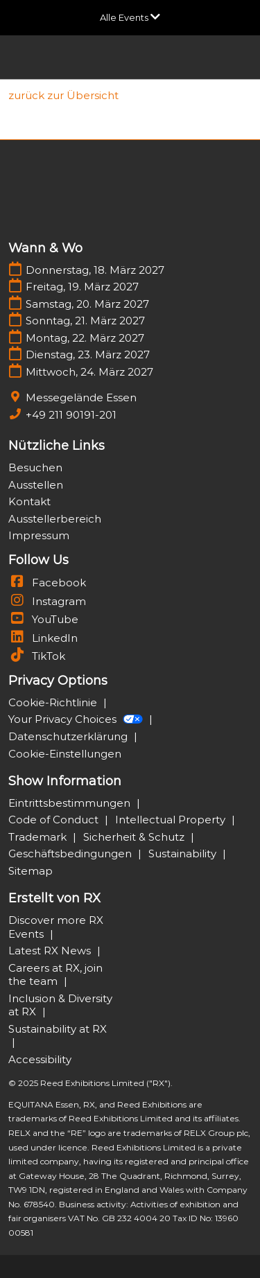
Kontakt (29, 501)
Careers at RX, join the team (55, 974)
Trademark (38, 836)
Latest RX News (51, 950)
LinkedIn (43, 638)
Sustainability (183, 853)
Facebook (47, 582)
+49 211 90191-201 (71, 414)
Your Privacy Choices (77, 719)
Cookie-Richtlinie (54, 702)
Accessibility (39, 1059)
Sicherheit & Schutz (135, 836)
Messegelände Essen (81, 397)
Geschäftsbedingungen (71, 853)
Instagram (47, 601)
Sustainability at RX (57, 1028)
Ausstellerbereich (54, 518)
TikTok (36, 656)
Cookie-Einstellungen (64, 753)
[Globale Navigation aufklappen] (130, 17)
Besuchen (35, 467)
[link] (63, 95)
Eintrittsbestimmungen (70, 802)
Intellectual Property (171, 819)
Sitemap (30, 870)
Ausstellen (35, 484)
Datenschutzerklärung (69, 736)
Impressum (38, 535)
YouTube (43, 619)
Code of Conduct (54, 819)
